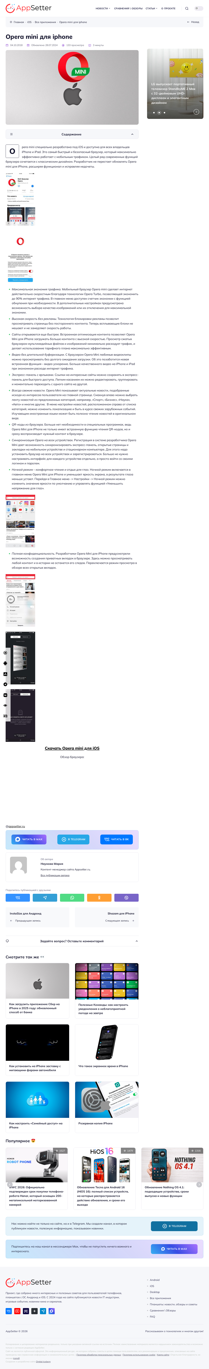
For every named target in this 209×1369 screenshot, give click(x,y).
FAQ (152, 1316)
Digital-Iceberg (43, 1361)
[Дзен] (34, 1311)
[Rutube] (26, 1311)
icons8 (16, 1358)
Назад (195, 22)
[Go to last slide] (10, 1184)
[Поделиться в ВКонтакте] (18, 898)
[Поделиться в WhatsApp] (72, 898)
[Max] (52, 1311)
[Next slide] (196, 112)
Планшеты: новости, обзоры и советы (173, 1304)
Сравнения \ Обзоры (163, 1310)
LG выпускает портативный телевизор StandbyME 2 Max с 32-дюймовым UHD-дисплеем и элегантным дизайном (173, 93)
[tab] (154, 112)
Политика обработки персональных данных (99, 1354)
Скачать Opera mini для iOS (72, 748)
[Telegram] (43, 1311)
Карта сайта (163, 1354)
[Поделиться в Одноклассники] (99, 898)
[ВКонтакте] (9, 1311)
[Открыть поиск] (187, 8)
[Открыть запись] (37, 990)
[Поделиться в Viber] (126, 898)
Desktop (155, 1292)
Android (155, 1280)
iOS (152, 1286)
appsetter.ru (16, 826)
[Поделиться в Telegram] (45, 898)
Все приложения (160, 1298)
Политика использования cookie (139, 1354)
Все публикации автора (55, 875)
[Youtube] (17, 1311)
